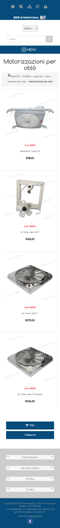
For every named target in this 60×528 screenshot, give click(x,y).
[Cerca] (27, 39)
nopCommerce (35, 516)
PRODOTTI (14, 76)
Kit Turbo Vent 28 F (30, 232)
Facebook (30, 521)
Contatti (38, 6)
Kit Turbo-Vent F (30, 313)
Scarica (30, 6)
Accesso (46, 6)
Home (13, 6)
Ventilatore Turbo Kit (30, 151)
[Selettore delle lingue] (30, 28)
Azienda (21, 6)
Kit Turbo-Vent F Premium (30, 394)
